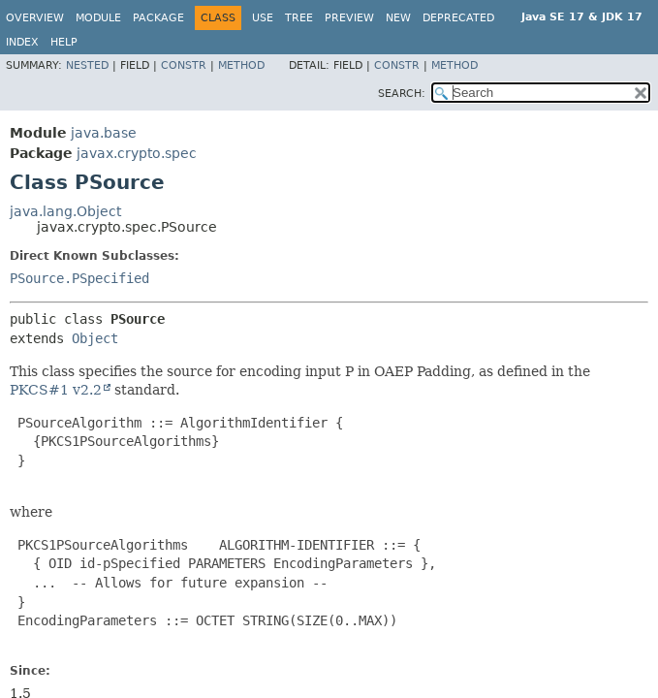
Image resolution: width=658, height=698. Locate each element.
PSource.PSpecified (79, 278)
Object (95, 338)
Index (22, 42)
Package (158, 18)
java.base (104, 133)
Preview (349, 18)
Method (241, 65)
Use (262, 18)
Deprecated (458, 18)
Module (98, 18)
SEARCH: (401, 93)
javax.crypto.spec (137, 153)
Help (64, 42)
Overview (35, 18)
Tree (299, 18)
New (398, 18)
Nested (87, 65)
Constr (183, 65)
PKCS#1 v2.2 (56, 389)
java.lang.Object (65, 211)
